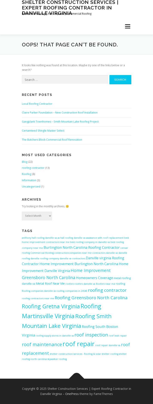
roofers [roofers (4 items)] (69, 283)
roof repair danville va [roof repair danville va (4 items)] (107, 345)
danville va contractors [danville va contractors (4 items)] (72, 258)
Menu (127, 26)
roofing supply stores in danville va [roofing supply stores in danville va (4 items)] (55, 335)
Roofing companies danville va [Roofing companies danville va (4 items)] (39, 290)
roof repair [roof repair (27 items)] (79, 343)
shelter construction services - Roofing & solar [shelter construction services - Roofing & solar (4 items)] (75, 353)
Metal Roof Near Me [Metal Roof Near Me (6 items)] (50, 283)
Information (29, 180)
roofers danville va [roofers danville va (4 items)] (84, 283)
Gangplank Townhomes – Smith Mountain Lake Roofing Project (60, 121)
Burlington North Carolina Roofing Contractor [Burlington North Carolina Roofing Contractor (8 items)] (82, 247)
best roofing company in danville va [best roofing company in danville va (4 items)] (90, 242)
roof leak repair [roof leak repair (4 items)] (118, 335)
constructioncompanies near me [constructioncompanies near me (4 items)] (73, 252)
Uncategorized (31, 186)
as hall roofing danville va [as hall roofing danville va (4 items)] (71, 237)
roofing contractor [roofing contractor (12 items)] (107, 290)
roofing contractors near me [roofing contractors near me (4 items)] (38, 298)
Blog (24, 162)
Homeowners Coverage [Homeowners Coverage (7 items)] (94, 277)
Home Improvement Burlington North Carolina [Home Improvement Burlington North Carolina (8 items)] (78, 263)
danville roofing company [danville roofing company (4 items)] (44, 258)
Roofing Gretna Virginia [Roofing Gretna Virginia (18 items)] (51, 306)
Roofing (26, 174)
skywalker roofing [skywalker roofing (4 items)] (57, 359)
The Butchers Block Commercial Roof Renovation (52, 139)
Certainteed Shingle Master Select (43, 130)
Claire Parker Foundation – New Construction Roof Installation (60, 112)
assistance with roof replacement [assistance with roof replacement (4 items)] (105, 237)
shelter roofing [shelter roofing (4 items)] (110, 353)
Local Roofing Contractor (37, 104)
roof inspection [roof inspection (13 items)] (91, 335)
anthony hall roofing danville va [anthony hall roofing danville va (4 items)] (39, 237)
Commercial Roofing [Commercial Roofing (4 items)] (42, 252)
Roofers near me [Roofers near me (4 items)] (105, 283)
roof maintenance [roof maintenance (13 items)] (42, 344)
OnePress (72, 394)
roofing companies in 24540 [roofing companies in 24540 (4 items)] (71, 290)
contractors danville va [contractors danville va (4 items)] (105, 252)
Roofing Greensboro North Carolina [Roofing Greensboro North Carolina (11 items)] (91, 298)
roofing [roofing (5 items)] (120, 284)
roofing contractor (33, 168)
